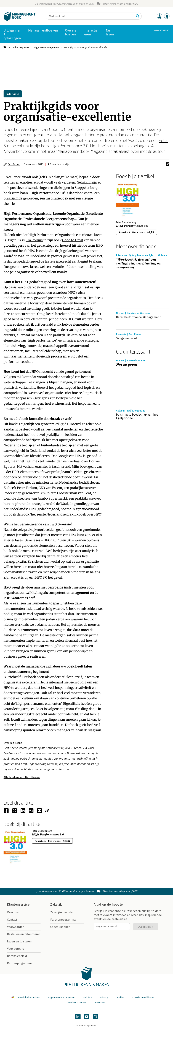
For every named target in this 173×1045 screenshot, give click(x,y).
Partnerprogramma (20, 963)
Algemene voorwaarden (61, 997)
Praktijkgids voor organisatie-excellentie (85, 47)
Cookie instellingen (143, 997)
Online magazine (20, 47)
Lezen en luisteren (19, 941)
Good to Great (72, 240)
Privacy (104, 997)
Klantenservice (18, 904)
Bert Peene (14, 164)
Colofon (87, 997)
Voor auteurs (15, 948)
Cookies (120, 997)
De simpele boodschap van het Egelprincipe (137, 416)
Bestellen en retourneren (24, 934)
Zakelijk (56, 904)
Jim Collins (34, 240)
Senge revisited (126, 338)
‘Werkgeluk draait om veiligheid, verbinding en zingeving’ (139, 263)
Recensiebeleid (17, 956)
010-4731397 (161, 30)
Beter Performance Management (138, 317)
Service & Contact (77, 1002)
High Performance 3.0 (69, 145)
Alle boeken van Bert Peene (22, 777)
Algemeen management (46, 47)
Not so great (127, 365)
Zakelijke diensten (62, 912)
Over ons (13, 912)
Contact (12, 919)
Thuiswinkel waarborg (26, 997)
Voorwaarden (15, 927)
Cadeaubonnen (60, 927)
